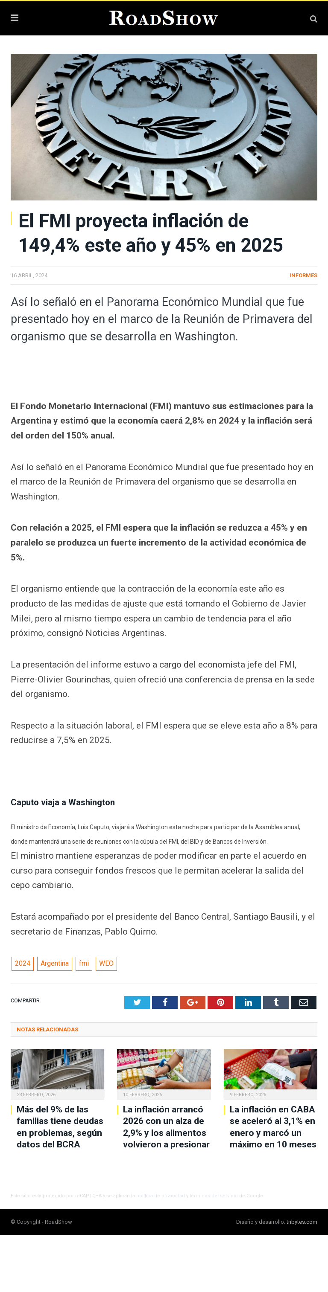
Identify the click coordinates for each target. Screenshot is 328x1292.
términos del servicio (214, 1196)
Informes (303, 275)
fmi (84, 963)
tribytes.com (302, 1222)
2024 (22, 963)
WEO (106, 963)
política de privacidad (160, 1196)
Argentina (55, 963)
